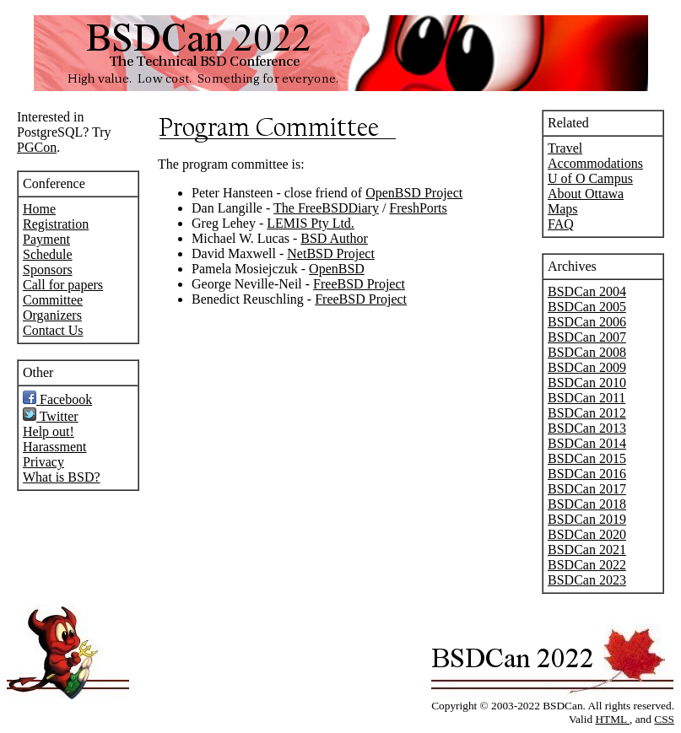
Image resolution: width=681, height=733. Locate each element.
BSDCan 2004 (587, 291)
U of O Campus (590, 178)
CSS (664, 719)
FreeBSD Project (359, 284)
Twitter (50, 416)
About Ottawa (586, 193)
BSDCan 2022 (587, 565)
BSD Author (334, 238)
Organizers (52, 315)
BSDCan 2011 (586, 398)
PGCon (37, 147)
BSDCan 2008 (587, 352)
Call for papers (63, 285)
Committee (53, 300)
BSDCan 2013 (587, 428)
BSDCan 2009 (587, 367)
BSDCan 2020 (587, 534)
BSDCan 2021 (587, 549)
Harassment (55, 446)
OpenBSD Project (413, 193)
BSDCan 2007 (587, 337)
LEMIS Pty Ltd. (310, 223)
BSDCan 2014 (587, 443)
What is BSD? (61, 477)
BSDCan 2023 (587, 580)
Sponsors (48, 269)
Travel (565, 148)
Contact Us (53, 330)
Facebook (57, 399)
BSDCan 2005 (587, 306)
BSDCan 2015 (587, 458)
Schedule (48, 254)
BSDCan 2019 (587, 519)
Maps (563, 209)
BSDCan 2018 (587, 504)
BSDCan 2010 (587, 382)
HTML (612, 719)
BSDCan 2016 (587, 473)
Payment (46, 239)
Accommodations (595, 163)
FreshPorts (417, 208)
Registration (56, 224)
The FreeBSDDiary (326, 208)
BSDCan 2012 (587, 413)
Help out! (48, 431)
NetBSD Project (331, 253)
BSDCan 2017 (587, 489)
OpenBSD (337, 268)
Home (39, 209)
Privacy (43, 462)
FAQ (561, 224)
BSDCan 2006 (587, 322)
